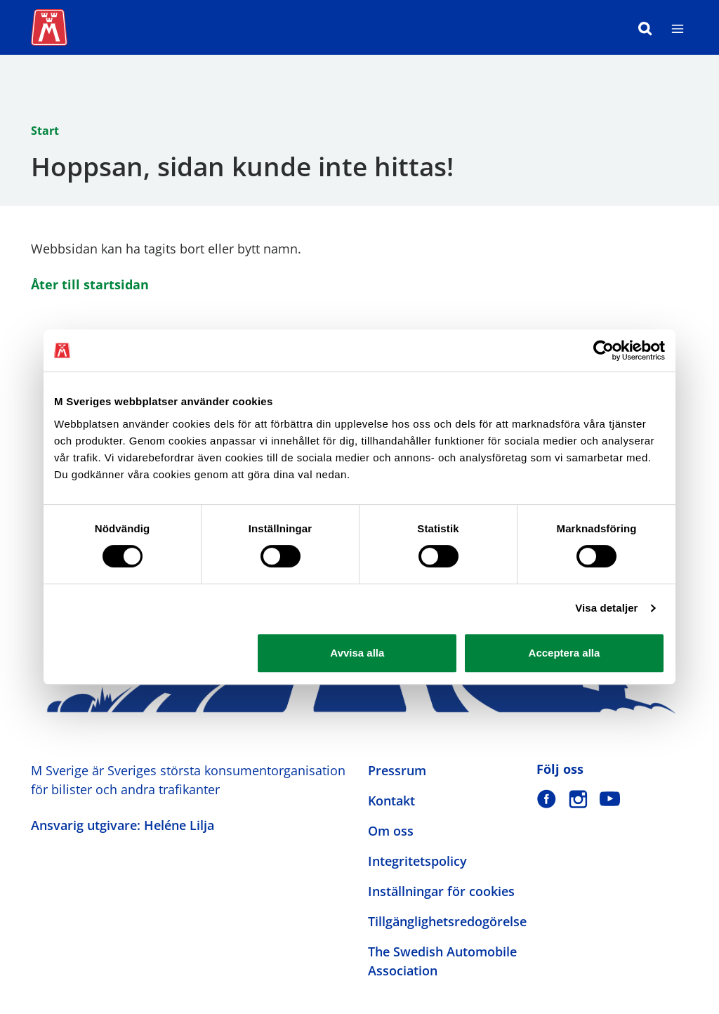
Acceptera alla (564, 653)
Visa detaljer (606, 608)
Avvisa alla (357, 653)
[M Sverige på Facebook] (546, 799)
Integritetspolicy (417, 860)
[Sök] (645, 27)
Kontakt (391, 800)
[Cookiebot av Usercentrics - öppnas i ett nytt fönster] (603, 350)
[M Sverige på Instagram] (578, 799)
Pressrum (397, 770)
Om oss (391, 830)
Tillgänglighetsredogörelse (447, 921)
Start (45, 130)
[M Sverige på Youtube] (610, 799)
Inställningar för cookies (441, 891)
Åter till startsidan (90, 284)
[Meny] (677, 27)
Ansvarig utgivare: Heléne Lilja (122, 825)
